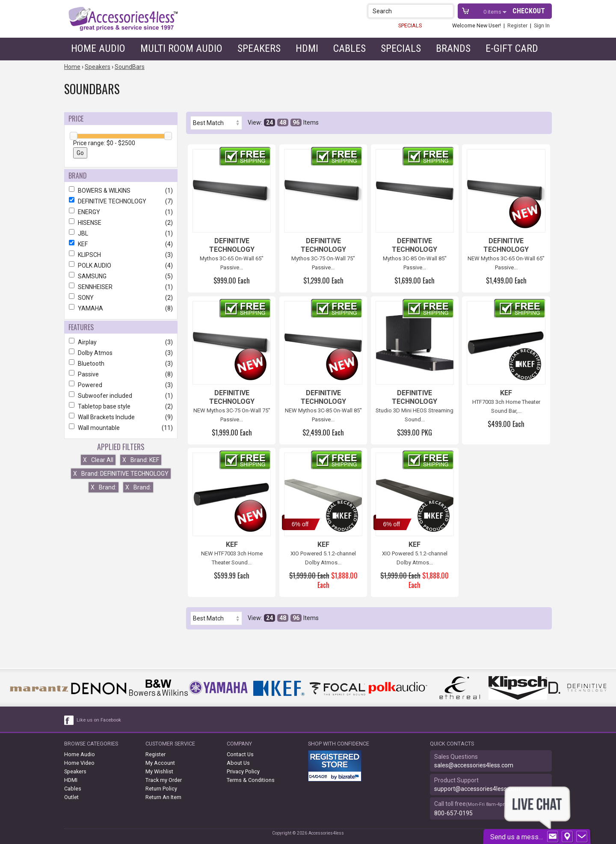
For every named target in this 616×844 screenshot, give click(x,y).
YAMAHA (121, 308)
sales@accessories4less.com (473, 765)
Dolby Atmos (121, 353)
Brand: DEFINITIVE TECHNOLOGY (121, 473)
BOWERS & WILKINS (121, 190)
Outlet (71, 797)
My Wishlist (159, 771)
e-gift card (512, 48)
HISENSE (121, 222)
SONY (121, 297)
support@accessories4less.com (477, 788)
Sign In (542, 25)
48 (282, 122)
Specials (401, 48)
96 (296, 122)
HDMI (307, 48)
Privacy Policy (243, 771)
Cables (349, 48)
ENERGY (121, 212)
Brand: (103, 487)
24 (269, 122)
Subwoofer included (121, 395)
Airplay (121, 342)
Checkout (528, 11)
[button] (447, 11)
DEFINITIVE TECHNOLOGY (121, 201)
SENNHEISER (121, 287)
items (493, 12)
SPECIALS (410, 25)
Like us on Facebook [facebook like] (99, 720)
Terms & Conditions (251, 780)
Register (517, 25)
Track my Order (163, 780)
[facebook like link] (69, 720)
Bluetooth (121, 363)
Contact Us (240, 754)
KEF (121, 244)
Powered (121, 385)
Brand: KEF (140, 459)
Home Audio (98, 48)
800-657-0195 (453, 813)
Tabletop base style (121, 406)
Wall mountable (121, 427)
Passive (121, 374)
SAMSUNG (121, 276)
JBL (121, 233)
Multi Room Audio (181, 48)
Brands (453, 48)
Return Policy (161, 788)
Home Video (79, 763)
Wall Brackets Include (121, 417)
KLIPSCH (121, 255)
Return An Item (163, 797)
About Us (238, 763)
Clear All (98, 459)
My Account (160, 763)
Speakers (259, 48)
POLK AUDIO (121, 265)
